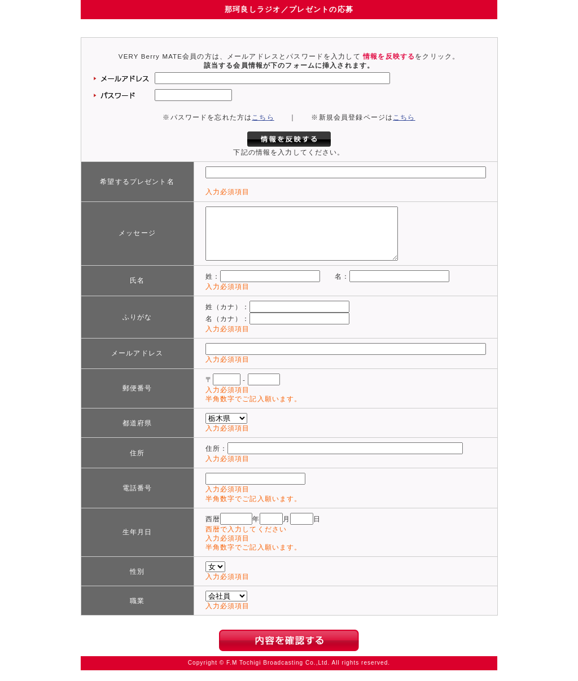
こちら (263, 117)
